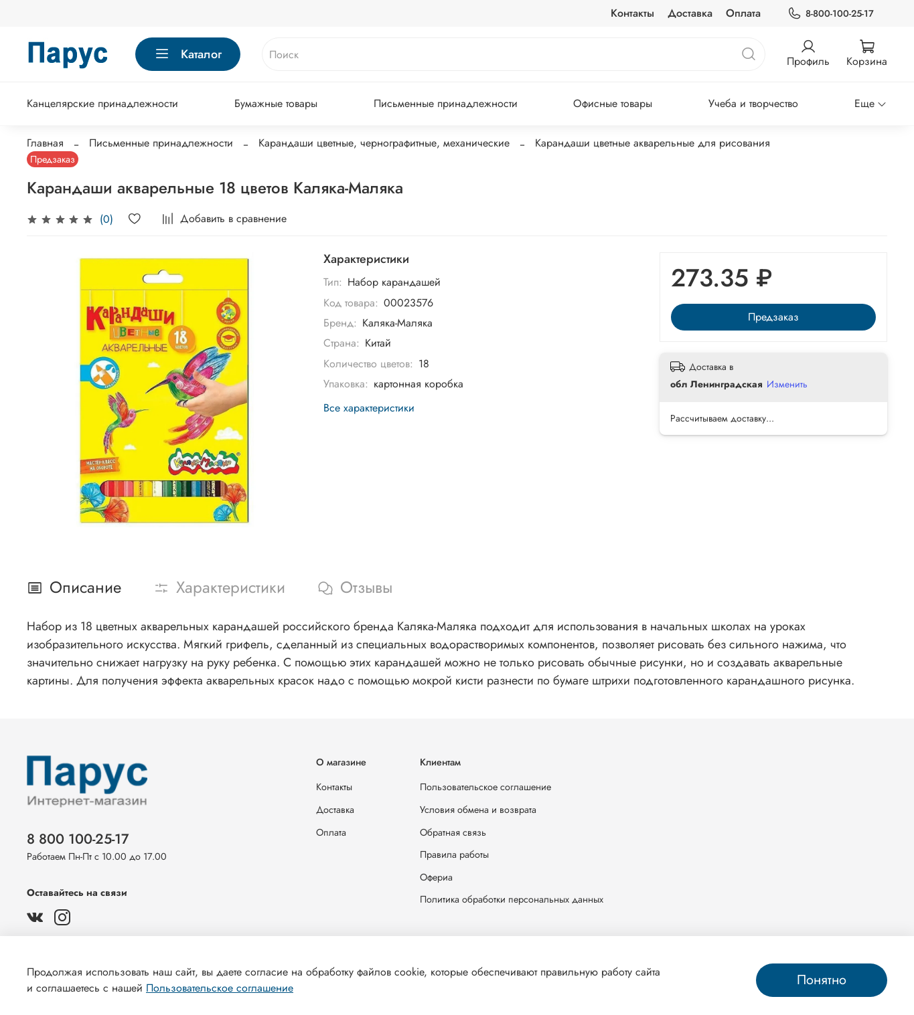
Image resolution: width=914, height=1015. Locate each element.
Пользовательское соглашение (485, 787)
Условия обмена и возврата (478, 809)
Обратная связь (453, 832)
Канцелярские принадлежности (102, 103)
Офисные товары (612, 103)
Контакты (632, 13)
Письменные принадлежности (446, 103)
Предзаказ (773, 317)
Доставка (690, 13)
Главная (45, 143)
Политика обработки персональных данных (511, 899)
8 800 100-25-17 (78, 839)
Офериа (436, 877)
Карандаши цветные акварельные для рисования (652, 143)
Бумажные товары (275, 103)
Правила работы (454, 854)
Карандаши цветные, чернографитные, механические (384, 143)
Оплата (743, 13)
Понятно (821, 980)
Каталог (188, 54)
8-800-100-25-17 (830, 14)
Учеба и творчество (753, 103)
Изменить (787, 384)
